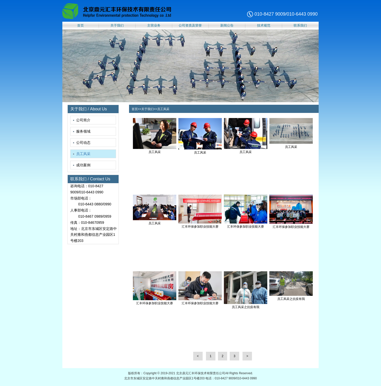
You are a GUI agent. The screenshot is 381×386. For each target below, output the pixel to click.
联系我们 (300, 25)
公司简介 (81, 120)
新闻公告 (227, 25)
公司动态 (81, 143)
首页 (80, 25)
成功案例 (81, 165)
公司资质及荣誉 (190, 25)
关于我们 (117, 25)
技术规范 (263, 25)
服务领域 (81, 131)
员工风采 (81, 154)
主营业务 (153, 25)
